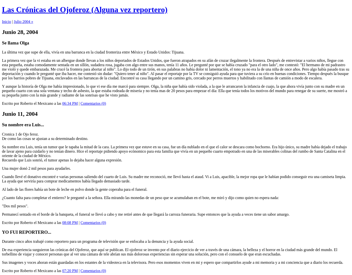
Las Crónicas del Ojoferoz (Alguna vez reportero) (84, 9)
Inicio (6, 22)
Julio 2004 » (23, 22)
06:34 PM (70, 103)
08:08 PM (70, 223)
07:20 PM (70, 271)
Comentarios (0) (93, 103)
